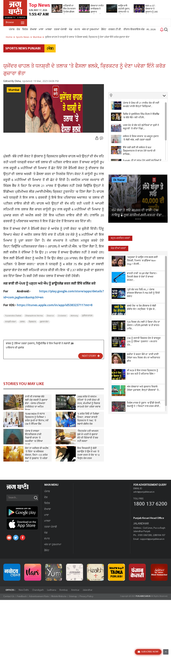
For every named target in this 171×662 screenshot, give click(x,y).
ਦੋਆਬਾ (33, 29)
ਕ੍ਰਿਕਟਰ (32, 321)
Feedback (22, 596)
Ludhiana (51, 590)
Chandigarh (38, 590)
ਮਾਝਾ (41, 29)
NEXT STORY (91, 355)
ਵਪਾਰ (77, 29)
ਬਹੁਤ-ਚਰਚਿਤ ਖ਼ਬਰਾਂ (120, 238)
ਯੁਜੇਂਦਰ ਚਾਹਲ (87, 315)
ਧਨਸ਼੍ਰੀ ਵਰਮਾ (10, 321)
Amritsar (75, 590)
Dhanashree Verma (34, 315)
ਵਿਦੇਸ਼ (25, 29)
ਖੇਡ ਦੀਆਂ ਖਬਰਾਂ (118, 248)
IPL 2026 (151, 29)
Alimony (74, 315)
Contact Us (8, 596)
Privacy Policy (86, 596)
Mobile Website (58, 596)
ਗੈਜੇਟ (103, 29)
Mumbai (13, 90)
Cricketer (62, 315)
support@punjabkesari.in (152, 539)
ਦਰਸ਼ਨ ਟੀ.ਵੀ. (114, 29)
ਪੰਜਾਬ (11, 29)
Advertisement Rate (39, 596)
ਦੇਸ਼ (18, 29)
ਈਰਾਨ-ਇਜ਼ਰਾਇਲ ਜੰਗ (134, 29)
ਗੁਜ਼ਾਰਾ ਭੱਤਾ (44, 321)
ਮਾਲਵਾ (49, 29)
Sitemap (73, 596)
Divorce (50, 315)
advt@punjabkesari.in (144, 492)
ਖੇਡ (70, 29)
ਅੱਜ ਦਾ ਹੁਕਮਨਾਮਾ (90, 29)
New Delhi (24, 590)
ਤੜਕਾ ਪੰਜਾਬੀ (60, 29)
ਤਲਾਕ (22, 321)
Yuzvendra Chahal (13, 315)
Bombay (64, 590)
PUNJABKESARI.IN (143, 596)
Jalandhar (87, 590)
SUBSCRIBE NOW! (148, 652)
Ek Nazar (119, 180)
